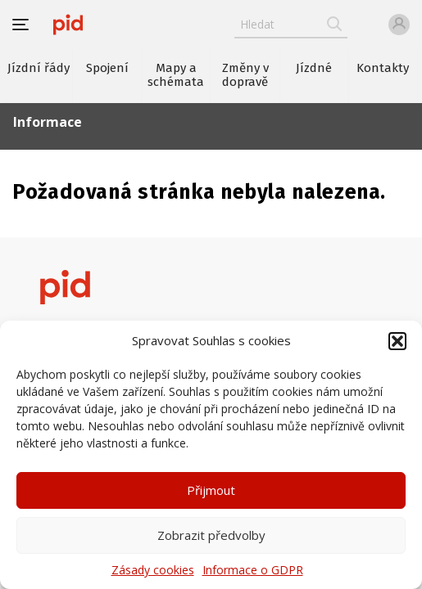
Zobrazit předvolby (211, 535)
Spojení (107, 68)
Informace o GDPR (252, 570)
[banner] (68, 24)
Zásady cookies (152, 570)
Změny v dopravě (245, 75)
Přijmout (211, 490)
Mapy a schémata (175, 75)
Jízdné (314, 68)
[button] (397, 341)
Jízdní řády (38, 68)
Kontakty (382, 68)
